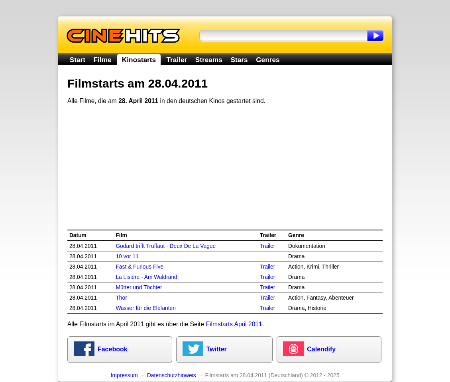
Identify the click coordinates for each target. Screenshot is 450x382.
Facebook (113, 349)
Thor (121, 298)
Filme (103, 60)
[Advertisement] (225, 167)
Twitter (216, 349)
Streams (208, 60)
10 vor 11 (127, 256)
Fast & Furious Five (139, 267)
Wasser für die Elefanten (146, 308)
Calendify (321, 349)
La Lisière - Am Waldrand (146, 277)
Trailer (176, 60)
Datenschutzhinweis (171, 375)
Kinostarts (139, 60)
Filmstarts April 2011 (234, 324)
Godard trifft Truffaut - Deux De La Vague (166, 246)
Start (77, 60)
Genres (267, 60)
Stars (239, 60)
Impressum (124, 375)
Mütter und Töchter (139, 287)
